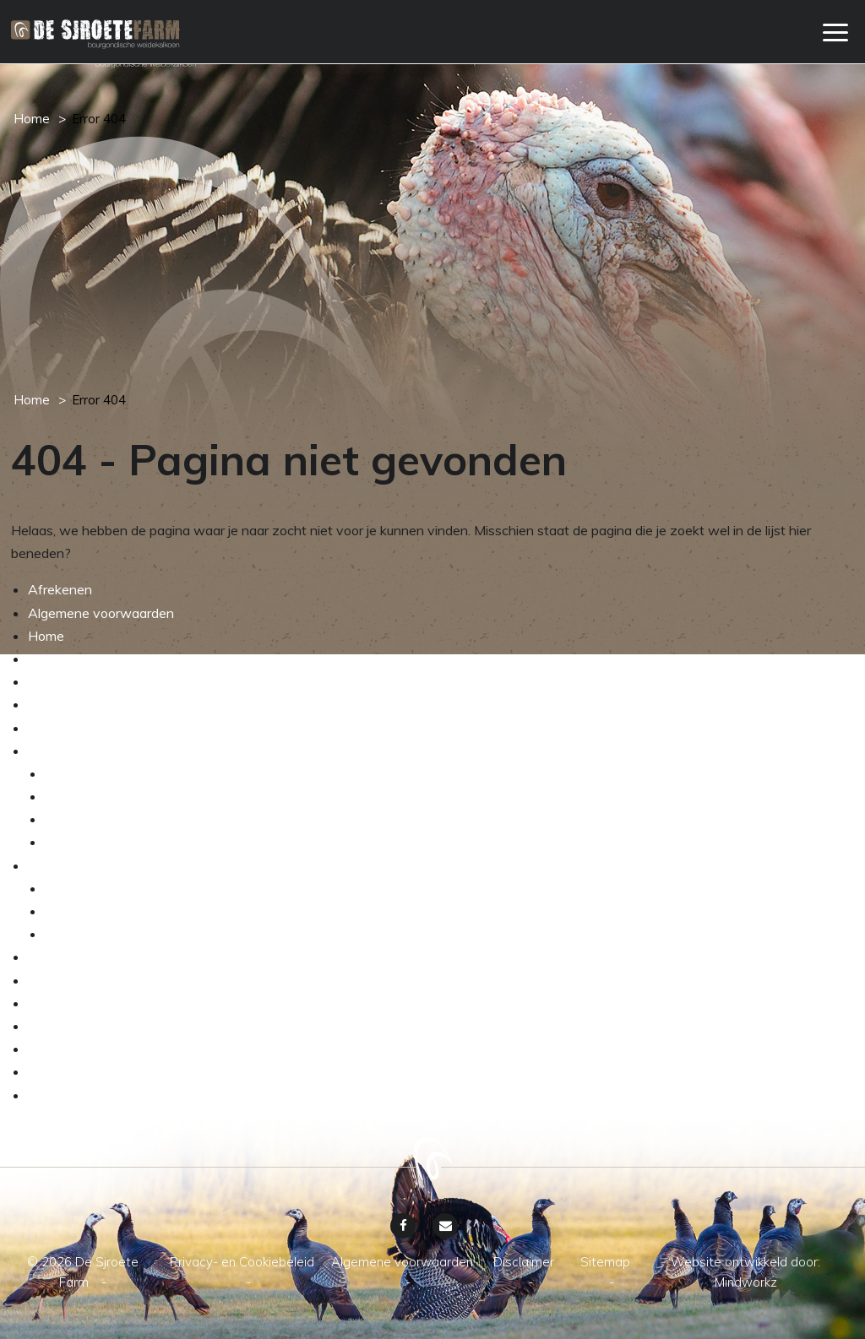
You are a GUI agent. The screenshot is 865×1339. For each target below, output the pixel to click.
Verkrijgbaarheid (93, 911)
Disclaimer (59, 1048)
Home (32, 119)
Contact (52, 1025)
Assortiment (82, 888)
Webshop (57, 704)
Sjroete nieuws (72, 980)
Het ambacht (67, 750)
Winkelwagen (70, 727)
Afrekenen (60, 589)
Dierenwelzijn (86, 841)
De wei (66, 818)
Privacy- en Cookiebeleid (103, 1095)
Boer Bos (56, 956)
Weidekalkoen (71, 865)
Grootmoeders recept (92, 1003)
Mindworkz (746, 1282)
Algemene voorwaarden (101, 612)
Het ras (67, 796)
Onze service (67, 681)
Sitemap (53, 1071)
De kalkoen (78, 773)
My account (63, 658)
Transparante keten (105, 933)
